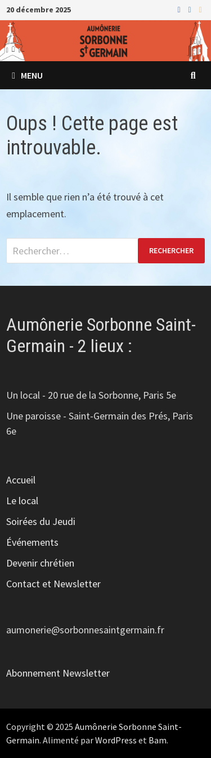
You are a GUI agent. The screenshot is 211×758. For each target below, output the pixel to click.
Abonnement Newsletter (58, 672)
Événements (32, 542)
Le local (22, 500)
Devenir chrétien (40, 562)
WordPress (116, 740)
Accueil (20, 479)
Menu (27, 75)
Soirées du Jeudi (40, 521)
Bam (158, 740)
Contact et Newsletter (53, 583)
